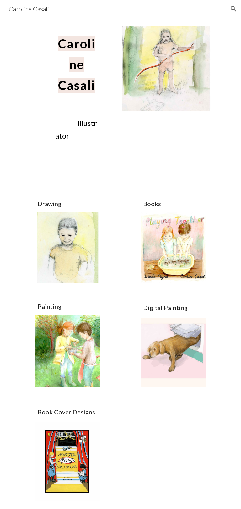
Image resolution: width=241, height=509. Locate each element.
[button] (233, 8)
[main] (76, 61)
